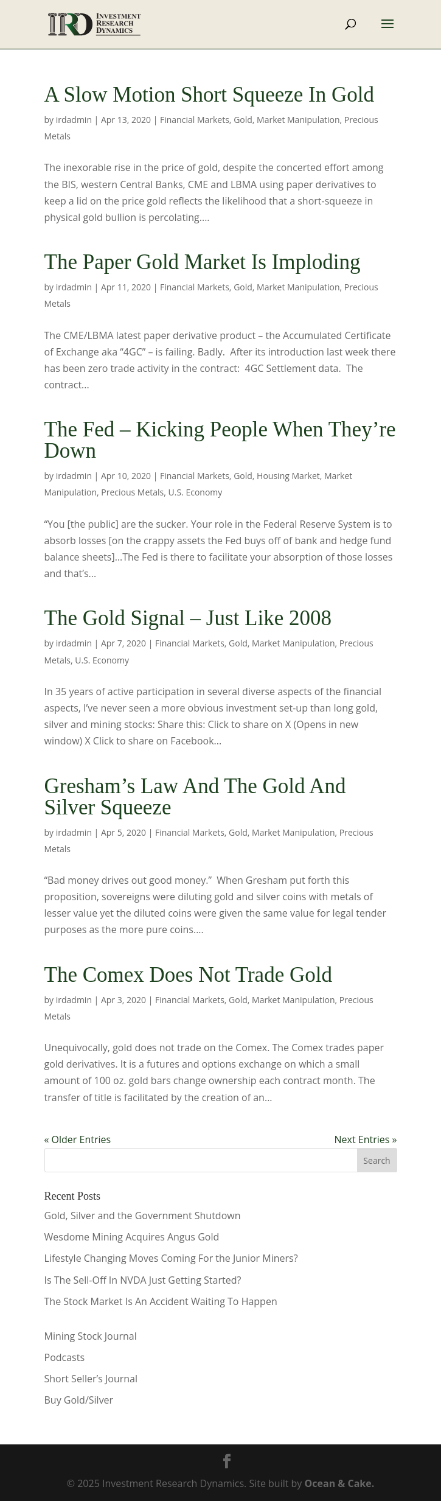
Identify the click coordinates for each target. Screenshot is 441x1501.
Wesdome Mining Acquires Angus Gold (132, 1237)
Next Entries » (366, 1139)
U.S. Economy (195, 492)
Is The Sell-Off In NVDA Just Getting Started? (142, 1280)
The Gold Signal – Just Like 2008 (188, 618)
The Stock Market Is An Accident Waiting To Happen (160, 1301)
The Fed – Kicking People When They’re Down (220, 440)
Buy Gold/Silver (79, 1400)
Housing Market (288, 475)
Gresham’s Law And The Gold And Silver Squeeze (195, 796)
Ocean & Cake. (340, 1483)
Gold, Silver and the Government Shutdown (142, 1215)
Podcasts (64, 1357)
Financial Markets (194, 119)
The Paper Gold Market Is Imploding (202, 262)
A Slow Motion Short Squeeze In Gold (209, 95)
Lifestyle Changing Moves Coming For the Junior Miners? (171, 1258)
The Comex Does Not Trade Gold (188, 975)
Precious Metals (132, 492)
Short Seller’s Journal (90, 1378)
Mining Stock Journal (90, 1336)
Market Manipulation (298, 119)
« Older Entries (77, 1139)
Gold (243, 119)
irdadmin (74, 119)
